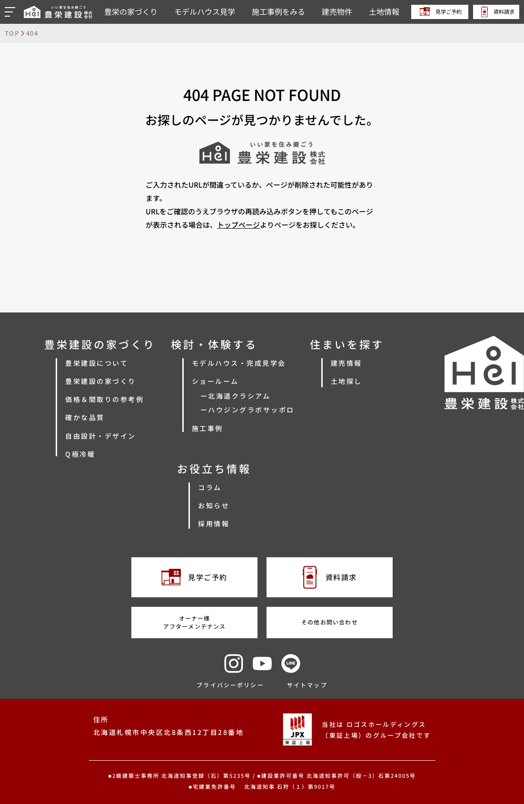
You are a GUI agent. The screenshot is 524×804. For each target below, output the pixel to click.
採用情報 (213, 523)
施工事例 (207, 428)
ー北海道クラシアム (235, 396)
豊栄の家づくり (131, 11)
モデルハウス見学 (204, 11)
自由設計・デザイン (100, 436)
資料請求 (497, 12)
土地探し (346, 381)
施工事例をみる (278, 11)
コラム (210, 487)
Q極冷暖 (80, 454)
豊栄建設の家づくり (100, 381)
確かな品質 (85, 417)
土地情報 (384, 11)
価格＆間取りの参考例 (104, 399)
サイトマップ (307, 685)
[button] (11, 12)
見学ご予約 (441, 11)
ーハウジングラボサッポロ (247, 409)
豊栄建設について (96, 363)
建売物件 (337, 11)
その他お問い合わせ (329, 622)
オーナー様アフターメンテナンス (194, 622)
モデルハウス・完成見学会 (239, 363)
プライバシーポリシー (230, 685)
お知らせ (213, 505)
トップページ (238, 225)
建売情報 (346, 363)
